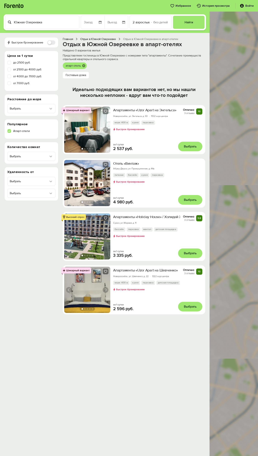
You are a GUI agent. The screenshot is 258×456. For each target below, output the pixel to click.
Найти (189, 22)
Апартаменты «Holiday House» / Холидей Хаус (150, 217)
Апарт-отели (21, 131)
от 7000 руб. (21, 83)
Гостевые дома (76, 75)
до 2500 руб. (22, 62)
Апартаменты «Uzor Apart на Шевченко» (145, 270)
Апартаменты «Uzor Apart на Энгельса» (144, 110)
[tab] (82, 149)
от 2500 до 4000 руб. (27, 69)
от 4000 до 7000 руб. (27, 76)
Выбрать (190, 146)
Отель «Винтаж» (126, 163)
